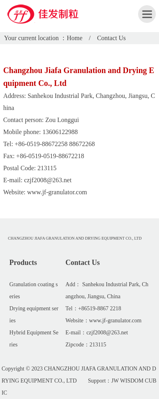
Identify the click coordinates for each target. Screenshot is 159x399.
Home (74, 38)
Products (23, 263)
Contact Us (111, 38)
